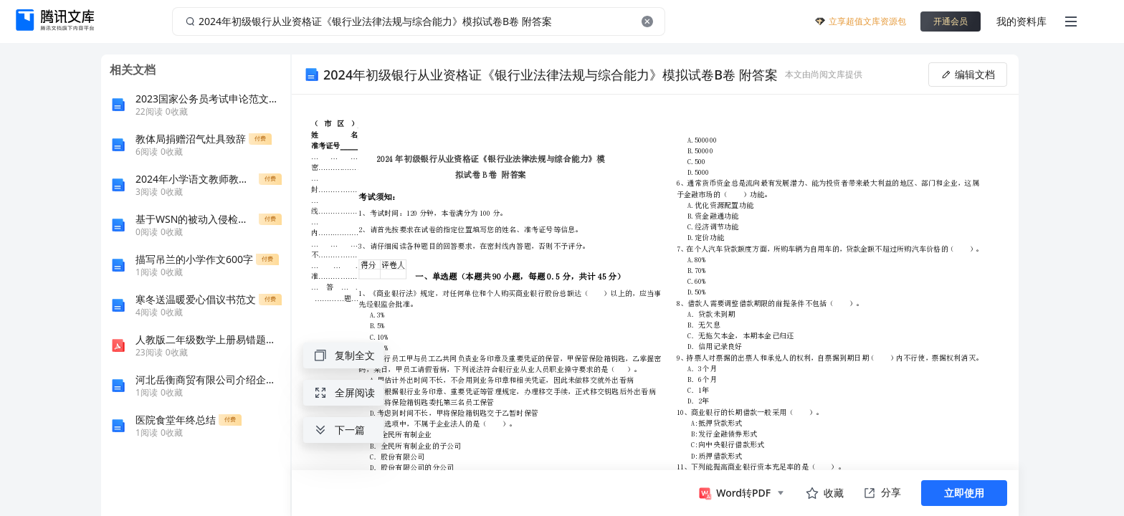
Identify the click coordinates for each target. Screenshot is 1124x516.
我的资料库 (1021, 21)
